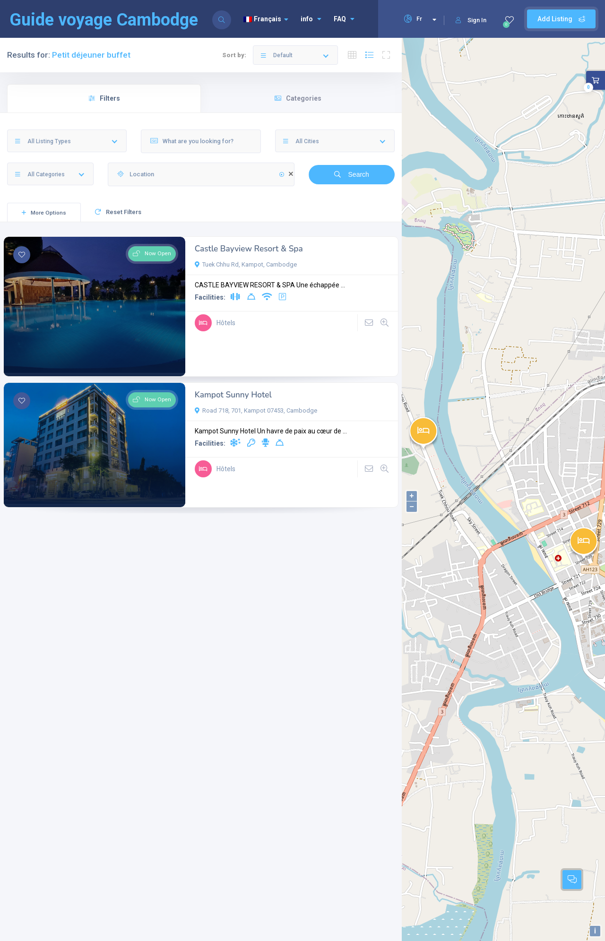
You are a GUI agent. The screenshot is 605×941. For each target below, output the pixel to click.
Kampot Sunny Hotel (233, 394)
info (311, 19)
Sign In (471, 20)
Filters (104, 98)
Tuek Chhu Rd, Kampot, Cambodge (246, 264)
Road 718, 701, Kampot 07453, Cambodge (256, 410)
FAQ (344, 19)
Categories (298, 98)
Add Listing (561, 19)
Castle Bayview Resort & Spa (249, 248)
